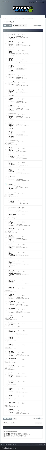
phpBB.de (14, 448)
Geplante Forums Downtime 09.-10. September (11, 134)
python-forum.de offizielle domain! (11, 374)
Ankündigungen (8, 21)
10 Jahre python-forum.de (11, 149)
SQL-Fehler (11, 337)
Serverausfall (12, 287)
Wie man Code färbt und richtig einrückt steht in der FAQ (12, 273)
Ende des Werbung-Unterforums (12, 222)
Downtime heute (11, 388)
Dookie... (11, 395)
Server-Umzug (12, 228)
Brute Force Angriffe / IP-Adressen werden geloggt (12, 91)
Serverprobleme (12, 358)
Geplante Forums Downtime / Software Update (11, 124)
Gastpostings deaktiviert (12, 280)
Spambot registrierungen (12, 330)
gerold (11, 209)
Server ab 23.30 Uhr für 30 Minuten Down (12, 237)
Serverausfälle (12, 365)
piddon (11, 317)
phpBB (7, 447)
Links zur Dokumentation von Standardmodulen (13, 186)
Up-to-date (11, 344)
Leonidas (12, 142)
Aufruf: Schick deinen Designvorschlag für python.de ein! (12, 264)
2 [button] (40, 25)
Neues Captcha (12, 214)
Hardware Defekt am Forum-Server (12, 163)
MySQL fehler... (12, 322)
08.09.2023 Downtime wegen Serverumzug (12, 51)
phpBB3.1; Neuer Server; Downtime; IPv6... (12, 107)
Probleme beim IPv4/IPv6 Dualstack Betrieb (12, 115)
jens (19, 186)
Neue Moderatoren (12, 155)
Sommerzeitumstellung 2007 (14, 207)
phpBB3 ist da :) (12, 177)
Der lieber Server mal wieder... (11, 352)
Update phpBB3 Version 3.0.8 (12, 170)
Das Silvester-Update (12, 302)
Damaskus (12, 38)
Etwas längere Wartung (12, 75)
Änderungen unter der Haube (11, 295)
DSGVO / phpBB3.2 (11, 99)
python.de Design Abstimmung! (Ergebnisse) (12, 253)
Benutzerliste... (12, 402)
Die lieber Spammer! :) (11, 410)
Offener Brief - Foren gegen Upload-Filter (12, 36)
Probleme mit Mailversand (12, 200)
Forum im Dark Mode (12, 82)
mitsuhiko (20, 297)
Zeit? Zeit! (11, 315)
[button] (42, 25)
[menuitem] (12, 2)
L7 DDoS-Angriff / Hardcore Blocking (11, 43)
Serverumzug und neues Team (12, 310)
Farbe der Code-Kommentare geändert (12, 245)
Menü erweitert (12, 192)
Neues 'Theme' (12, 380)
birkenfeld (12, 189)
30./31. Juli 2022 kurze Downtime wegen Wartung (11, 68)
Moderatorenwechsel (13, 140)
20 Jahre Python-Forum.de (11, 59)
